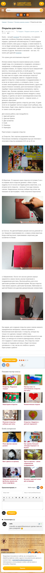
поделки (18, 53)
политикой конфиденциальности (22, 560)
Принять (22, 568)
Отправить (11, 513)
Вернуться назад (9, 360)
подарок (16, 37)
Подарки (20, 31)
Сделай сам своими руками (22, 4)
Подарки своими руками (32, 31)
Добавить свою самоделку (8, 552)
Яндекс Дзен (4, 550)
